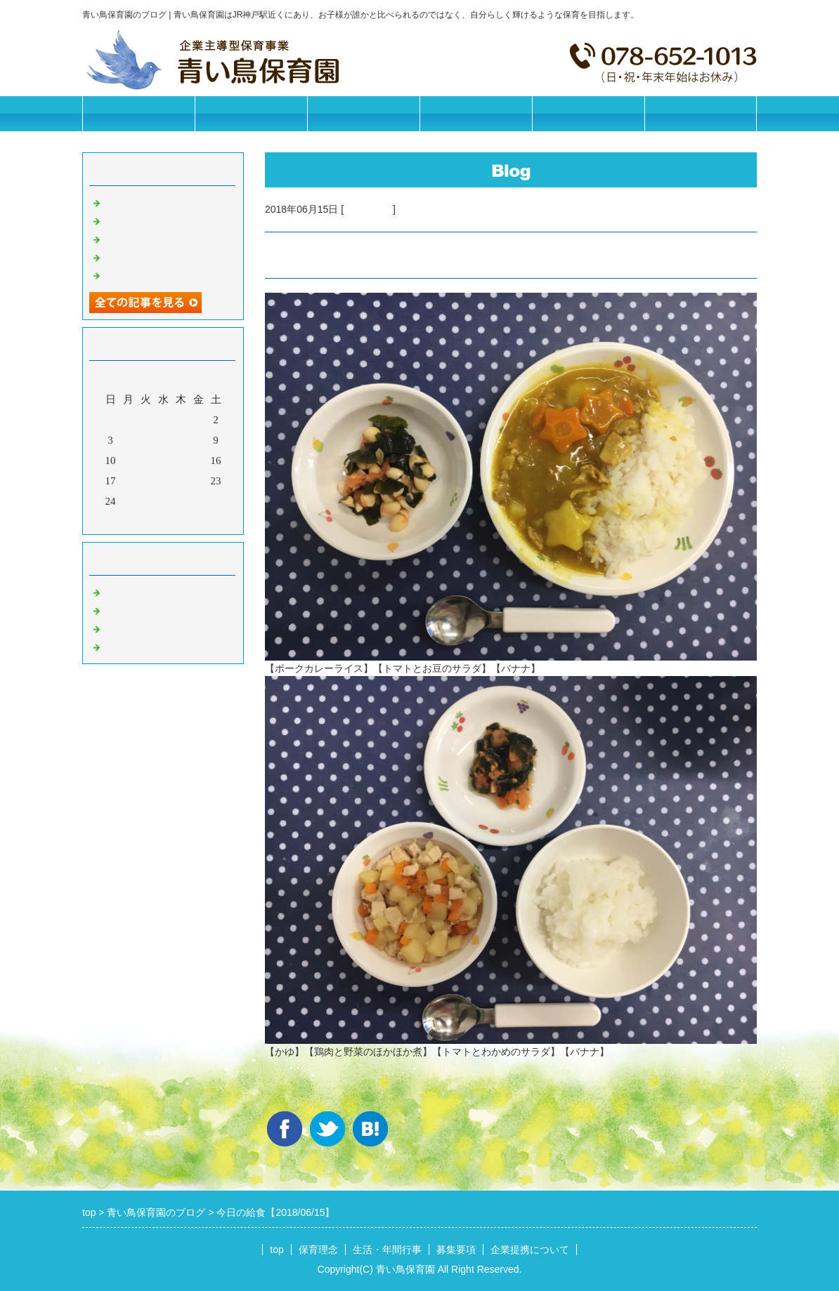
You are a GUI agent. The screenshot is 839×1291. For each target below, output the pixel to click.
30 (216, 501)
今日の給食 (368, 209)
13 (163, 460)
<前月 (136, 520)
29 (198, 501)
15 (198, 460)
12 (146, 460)
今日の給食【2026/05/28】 (164, 219)
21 (181, 480)
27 (163, 501)
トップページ (138, 113)
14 (181, 460)
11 (128, 460)
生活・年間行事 (363, 113)
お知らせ (124, 591)
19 (146, 480)
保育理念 (251, 113)
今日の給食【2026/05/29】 (164, 201)
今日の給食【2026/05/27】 (164, 238)
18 (128, 480)
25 (128, 501)
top (276, 1249)
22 (198, 480)
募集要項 (476, 113)
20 (163, 480)
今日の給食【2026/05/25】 (164, 274)
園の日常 (124, 609)
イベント (124, 645)
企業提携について (588, 113)
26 (146, 501)
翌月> (189, 520)
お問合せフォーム (700, 113)
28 (181, 501)
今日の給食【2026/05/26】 (164, 256)
